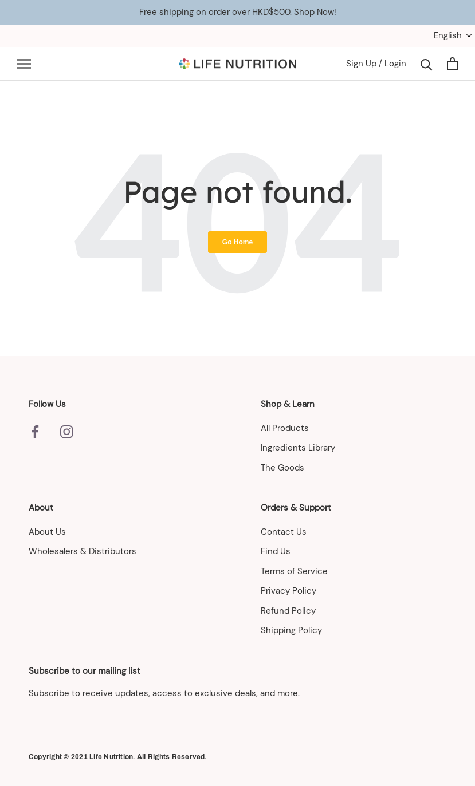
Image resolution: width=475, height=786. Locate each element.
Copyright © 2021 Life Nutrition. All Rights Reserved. (118, 757)
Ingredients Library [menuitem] (298, 447)
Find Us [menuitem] (276, 551)
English (448, 35)
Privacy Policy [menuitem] (288, 591)
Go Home (237, 242)
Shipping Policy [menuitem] (291, 630)
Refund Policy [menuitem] (288, 611)
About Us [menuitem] (47, 532)
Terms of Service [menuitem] (294, 571)
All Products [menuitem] (285, 428)
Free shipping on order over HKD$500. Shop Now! (237, 12)
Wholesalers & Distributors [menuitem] (82, 551)
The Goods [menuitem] (282, 467)
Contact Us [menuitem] (284, 532)
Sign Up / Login (376, 64)
